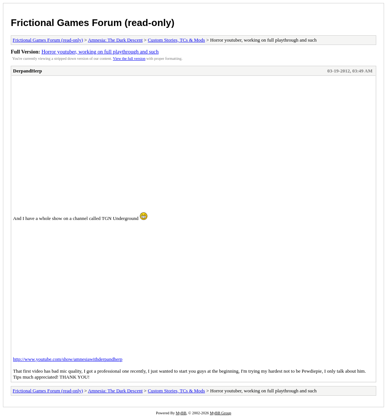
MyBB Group (220, 413)
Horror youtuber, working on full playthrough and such (100, 52)
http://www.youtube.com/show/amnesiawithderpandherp (68, 359)
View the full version (129, 58)
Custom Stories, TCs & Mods (176, 40)
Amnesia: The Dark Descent (115, 40)
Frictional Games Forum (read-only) (93, 22)
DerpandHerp (27, 71)
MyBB (181, 413)
